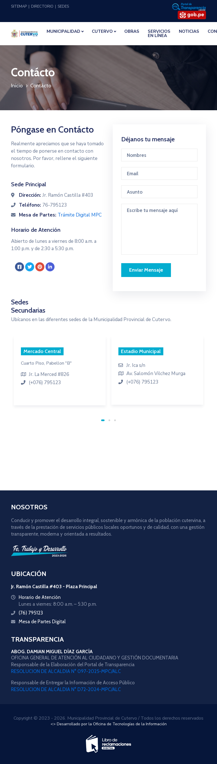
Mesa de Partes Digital (42, 621)
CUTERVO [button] (102, 31)
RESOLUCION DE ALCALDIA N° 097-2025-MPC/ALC (66, 671)
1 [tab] (103, 420)
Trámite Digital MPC (80, 215)
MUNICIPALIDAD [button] (63, 31)
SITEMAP (19, 6)
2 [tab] (109, 420)
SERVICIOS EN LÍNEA (159, 33)
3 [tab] (115, 420)
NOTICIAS (189, 31)
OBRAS (131, 31)
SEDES (63, 6)
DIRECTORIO (42, 6)
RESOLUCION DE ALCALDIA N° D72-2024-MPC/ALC (66, 689)
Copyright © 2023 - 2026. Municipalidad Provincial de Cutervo (75, 718)
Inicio (17, 86)
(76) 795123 (31, 613)
